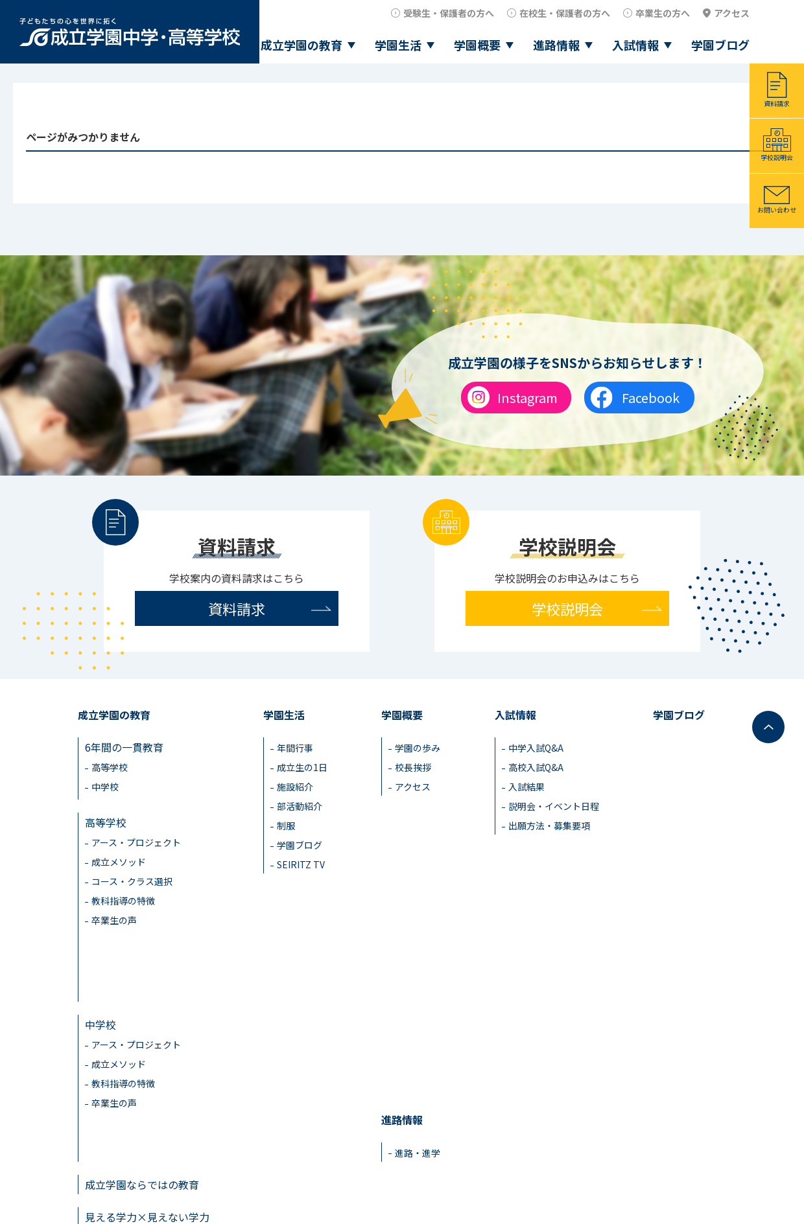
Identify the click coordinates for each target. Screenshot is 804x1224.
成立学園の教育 (301, 44)
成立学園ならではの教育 (142, 1058)
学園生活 (398, 44)
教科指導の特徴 (123, 896)
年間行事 (295, 747)
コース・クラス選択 (131, 877)
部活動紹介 (299, 806)
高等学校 (109, 767)
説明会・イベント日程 (553, 806)
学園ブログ (720, 44)
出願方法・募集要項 (549, 825)
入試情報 (635, 44)
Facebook (651, 397)
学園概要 (477, 44)
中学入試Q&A (535, 747)
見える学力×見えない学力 (147, 1090)
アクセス (732, 12)
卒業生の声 (114, 916)
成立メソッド (118, 857)
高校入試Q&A (535, 767)
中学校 (105, 786)
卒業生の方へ (662, 12)
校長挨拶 (413, 767)
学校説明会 (777, 157)
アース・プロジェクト (136, 838)
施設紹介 (295, 786)
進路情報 (556, 44)
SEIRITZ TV (301, 864)
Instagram (527, 397)
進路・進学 (417, 971)
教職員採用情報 (691, 1181)
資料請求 (777, 103)
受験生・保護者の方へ (448, 12)
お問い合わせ (776, 209)
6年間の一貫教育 (124, 747)
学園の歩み (417, 747)
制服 (286, 825)
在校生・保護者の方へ (564, 12)
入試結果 (526, 786)
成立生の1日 (302, 767)
